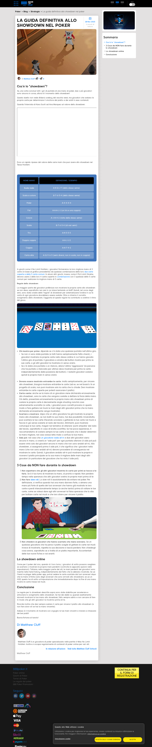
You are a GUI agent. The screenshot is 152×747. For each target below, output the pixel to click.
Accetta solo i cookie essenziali (108, 739)
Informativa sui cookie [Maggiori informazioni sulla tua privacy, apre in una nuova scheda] (96, 734)
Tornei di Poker (20, 678)
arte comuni (39, 274)
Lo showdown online (115, 51)
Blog (26, 11)
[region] (98, 734)
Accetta (133, 739)
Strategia (35, 11)
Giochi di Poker (20, 676)
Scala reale (29, 188)
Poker (18, 11)
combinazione (63, 277)
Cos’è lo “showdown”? (115, 42)
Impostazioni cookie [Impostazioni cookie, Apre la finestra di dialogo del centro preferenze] (62, 739)
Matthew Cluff (29, 79)
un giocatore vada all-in (53, 438)
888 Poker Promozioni (23, 684)
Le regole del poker (22, 681)
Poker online (19, 673)
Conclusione (111, 55)
